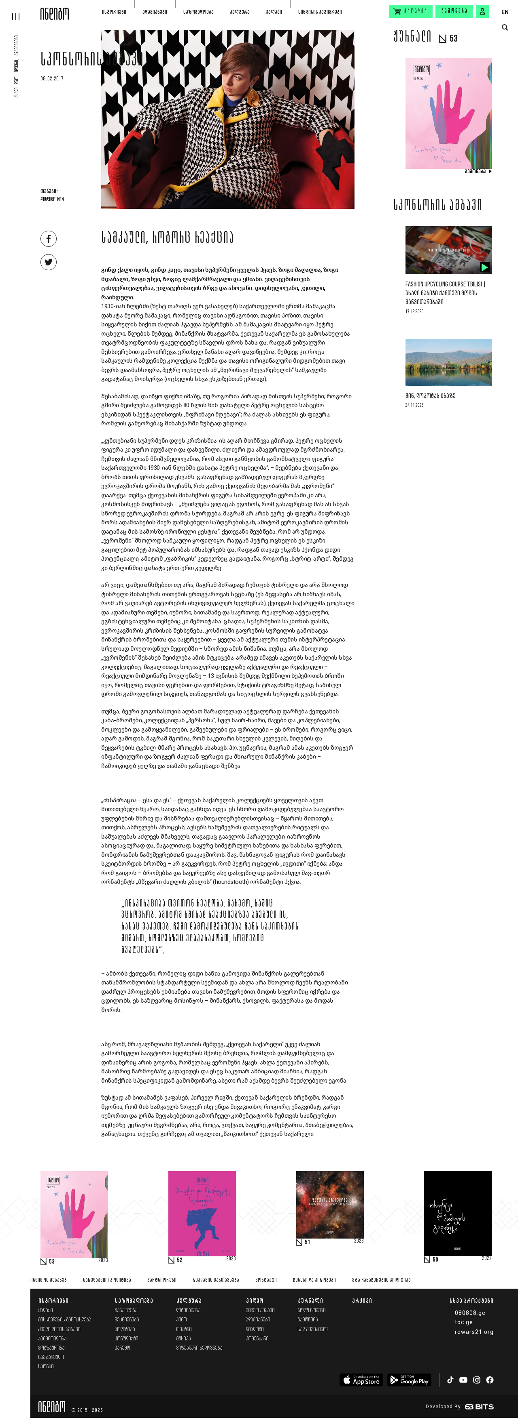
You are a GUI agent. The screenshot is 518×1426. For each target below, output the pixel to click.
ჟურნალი (310, 1300)
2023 (103, 1261)
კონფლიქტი (126, 1339)
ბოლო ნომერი (312, 1311)
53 (52, 1262)
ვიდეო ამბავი (260, 1311)
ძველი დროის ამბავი (59, 1330)
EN (505, 12)
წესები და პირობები (314, 1280)
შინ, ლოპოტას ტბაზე (430, 396)
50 (435, 1260)
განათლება (126, 1311)
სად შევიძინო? (313, 1330)
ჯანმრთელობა (52, 1339)
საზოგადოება (198, 11)
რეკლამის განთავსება (216, 1280)
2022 (487, 1259)
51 (307, 1242)
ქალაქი (274, 11)
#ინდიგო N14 (52, 199)
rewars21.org (474, 1332)
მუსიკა (183, 1339)
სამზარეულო (51, 1357)
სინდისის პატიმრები (320, 11)
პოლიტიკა (125, 1330)
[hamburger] (20, 10)
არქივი (362, 1300)
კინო (181, 1320)
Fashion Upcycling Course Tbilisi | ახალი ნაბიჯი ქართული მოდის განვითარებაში (445, 293)
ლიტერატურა (188, 1311)
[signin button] (482, 11)
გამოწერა (455, 11)
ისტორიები (114, 11)
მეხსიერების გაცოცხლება (64, 1320)
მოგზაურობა (51, 1348)
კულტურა (240, 11)
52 (180, 1260)
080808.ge (470, 1313)
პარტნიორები (161, 1280)
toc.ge (464, 1322)
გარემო (122, 1348)
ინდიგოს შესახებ (48, 1280)
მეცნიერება (127, 1320)
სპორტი (46, 1367)
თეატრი (184, 1330)
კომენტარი (257, 1339)
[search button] (505, 27)
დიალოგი (255, 1330)
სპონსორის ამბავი (92, 61)
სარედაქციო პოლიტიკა (107, 1280)
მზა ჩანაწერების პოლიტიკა (381, 1280)
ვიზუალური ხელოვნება (199, 1348)
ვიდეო (254, 1300)
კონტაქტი (266, 1280)
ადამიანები (154, 11)
